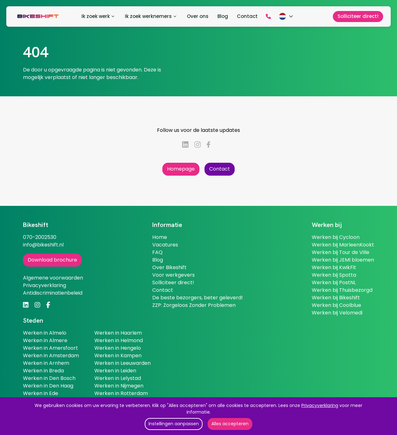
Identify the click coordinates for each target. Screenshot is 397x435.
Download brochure (52, 259)
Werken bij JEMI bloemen (343, 259)
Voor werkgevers (173, 275)
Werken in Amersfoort (50, 348)
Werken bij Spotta (334, 275)
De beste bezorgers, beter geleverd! (197, 297)
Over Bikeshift (169, 267)
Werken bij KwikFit (334, 267)
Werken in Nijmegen (118, 385)
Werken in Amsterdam (51, 355)
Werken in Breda (43, 370)
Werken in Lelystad (117, 378)
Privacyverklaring (319, 405)
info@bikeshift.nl (43, 244)
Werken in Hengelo (117, 348)
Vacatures (165, 244)
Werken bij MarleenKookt (343, 244)
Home (159, 237)
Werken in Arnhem (46, 363)
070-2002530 (39, 237)
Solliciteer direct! (173, 282)
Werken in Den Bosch (49, 378)
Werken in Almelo (44, 332)
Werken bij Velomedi (337, 312)
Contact (219, 168)
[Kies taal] (286, 16)
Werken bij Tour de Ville (340, 252)
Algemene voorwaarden (53, 277)
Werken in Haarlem (118, 332)
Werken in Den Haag (48, 385)
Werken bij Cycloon (336, 237)
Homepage (181, 168)
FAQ (157, 252)
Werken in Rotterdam (121, 393)
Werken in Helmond (118, 340)
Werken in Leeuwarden (122, 363)
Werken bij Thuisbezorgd (342, 290)
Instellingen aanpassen (173, 424)
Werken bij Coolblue (336, 305)
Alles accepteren (230, 424)
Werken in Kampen (118, 355)
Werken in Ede (40, 393)
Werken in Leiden (115, 370)
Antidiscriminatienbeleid (52, 293)
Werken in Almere (45, 340)
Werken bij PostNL (334, 282)
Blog (157, 259)
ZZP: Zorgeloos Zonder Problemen (194, 305)
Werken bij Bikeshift (336, 297)
